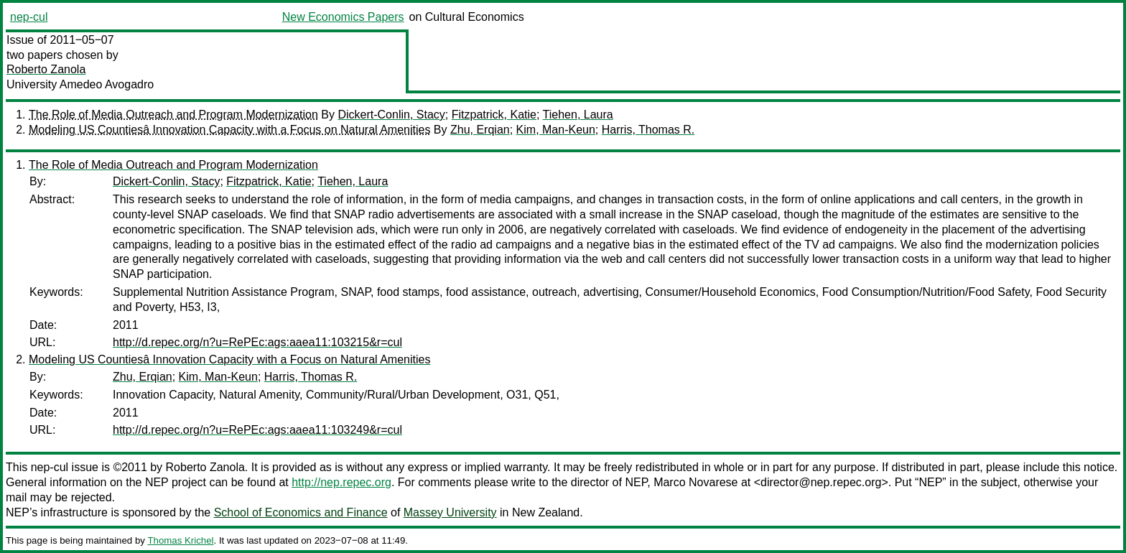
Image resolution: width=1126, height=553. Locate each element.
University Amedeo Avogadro (80, 84)
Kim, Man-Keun (555, 130)
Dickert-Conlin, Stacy (391, 114)
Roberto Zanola (45, 69)
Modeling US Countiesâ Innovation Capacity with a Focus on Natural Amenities (229, 130)
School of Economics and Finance (301, 512)
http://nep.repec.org (341, 482)
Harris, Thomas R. (648, 130)
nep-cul (28, 17)
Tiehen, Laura (578, 114)
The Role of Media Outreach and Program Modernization (173, 114)
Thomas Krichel (180, 540)
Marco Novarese (695, 482)
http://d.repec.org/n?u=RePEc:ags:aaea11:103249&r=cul (257, 430)
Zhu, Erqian (480, 130)
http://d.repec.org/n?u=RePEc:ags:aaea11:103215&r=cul (257, 342)
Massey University (450, 512)
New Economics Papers (343, 17)
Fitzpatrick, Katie (494, 114)
